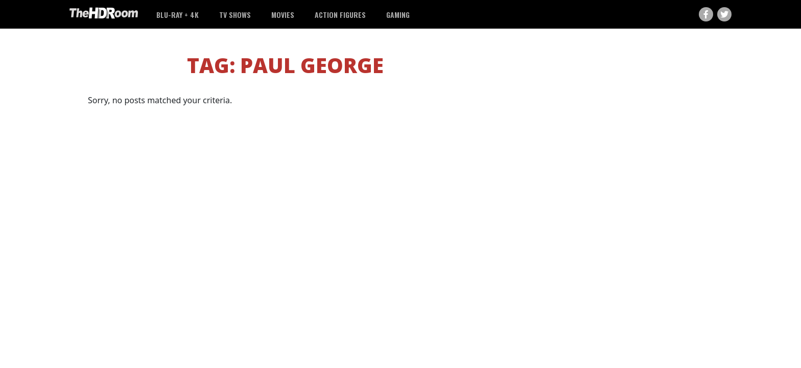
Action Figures (340, 14)
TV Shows (235, 14)
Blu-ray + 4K (177, 14)
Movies (282, 14)
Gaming (398, 14)
